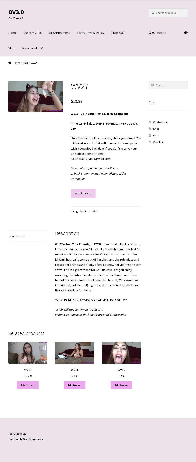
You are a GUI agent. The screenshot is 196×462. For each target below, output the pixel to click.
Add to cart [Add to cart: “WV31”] (74, 385)
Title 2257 (118, 33)
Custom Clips (33, 33)
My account (29, 48)
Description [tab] (16, 236)
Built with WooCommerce (25, 439)
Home (12, 33)
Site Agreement (59, 33)
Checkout (159, 142)
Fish (25, 62)
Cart (156, 135)
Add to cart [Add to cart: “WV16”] (121, 385)
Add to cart (83, 193)
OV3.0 (16, 12)
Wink (95, 211)
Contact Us (160, 122)
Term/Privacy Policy (90, 33)
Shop (11, 48)
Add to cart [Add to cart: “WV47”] (28, 385)
